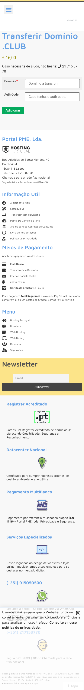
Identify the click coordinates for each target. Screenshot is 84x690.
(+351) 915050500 (24, 582)
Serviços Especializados (29, 536)
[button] (8, 9)
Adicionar (13, 110)
